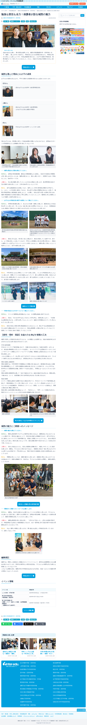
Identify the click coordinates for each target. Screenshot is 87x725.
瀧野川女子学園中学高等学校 (28, 685)
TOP (2, 714)
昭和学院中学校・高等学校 (28, 676)
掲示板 (7, 7)
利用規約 (20, 716)
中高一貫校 (6, 21)
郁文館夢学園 (57, 663)
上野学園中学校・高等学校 (28, 666)
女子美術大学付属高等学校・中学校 (30, 679)
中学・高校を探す (17, 7)
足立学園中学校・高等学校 (28, 663)
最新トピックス (49, 714)
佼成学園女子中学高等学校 (28, 669)
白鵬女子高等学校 (25, 698)
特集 (38, 7)
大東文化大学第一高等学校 (60, 682)
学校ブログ (70, 7)
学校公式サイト (27, 67)
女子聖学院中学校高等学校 (60, 679)
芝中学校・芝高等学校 (26, 672)
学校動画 (80, 7)
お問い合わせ (39, 716)
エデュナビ (59, 7)
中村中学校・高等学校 (59, 689)
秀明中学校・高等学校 (59, 672)
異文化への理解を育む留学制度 (28, 504)
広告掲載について (11, 716)
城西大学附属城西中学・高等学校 (11, 18)
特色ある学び (33, 21)
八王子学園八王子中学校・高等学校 (63, 698)
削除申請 (46, 716)
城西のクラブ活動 (27, 306)
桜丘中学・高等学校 (59, 669)
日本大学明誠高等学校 (59, 695)
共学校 (22, 21)
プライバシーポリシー (29, 716)
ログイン (82, 3)
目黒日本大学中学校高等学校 (61, 702)
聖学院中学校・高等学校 (27, 682)
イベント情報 (27, 610)
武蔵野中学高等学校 (26, 702)
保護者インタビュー (15, 21)
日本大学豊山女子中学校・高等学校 (30, 695)
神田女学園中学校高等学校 (60, 666)
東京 (27, 21)
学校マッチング (74, 3)
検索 (82, 15)
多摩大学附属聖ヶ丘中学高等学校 (62, 685)
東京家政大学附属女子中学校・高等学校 (32, 689)
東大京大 (49, 7)
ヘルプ (51, 716)
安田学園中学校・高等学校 (28, 705)
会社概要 (3, 716)
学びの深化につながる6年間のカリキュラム (27, 420)
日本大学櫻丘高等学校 (59, 692)
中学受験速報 (58, 714)
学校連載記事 (27, 7)
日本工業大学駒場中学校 (27, 692)
